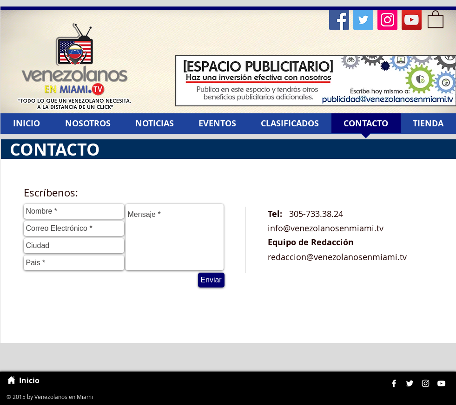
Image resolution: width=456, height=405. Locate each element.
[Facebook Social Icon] (339, 20)
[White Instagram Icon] (425, 383)
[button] (435, 18)
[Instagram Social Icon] (387, 20)
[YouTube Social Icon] (412, 20)
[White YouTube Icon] (441, 383)
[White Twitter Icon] (410, 383)
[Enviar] (211, 280)
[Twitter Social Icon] (363, 20)
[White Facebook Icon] (394, 383)
